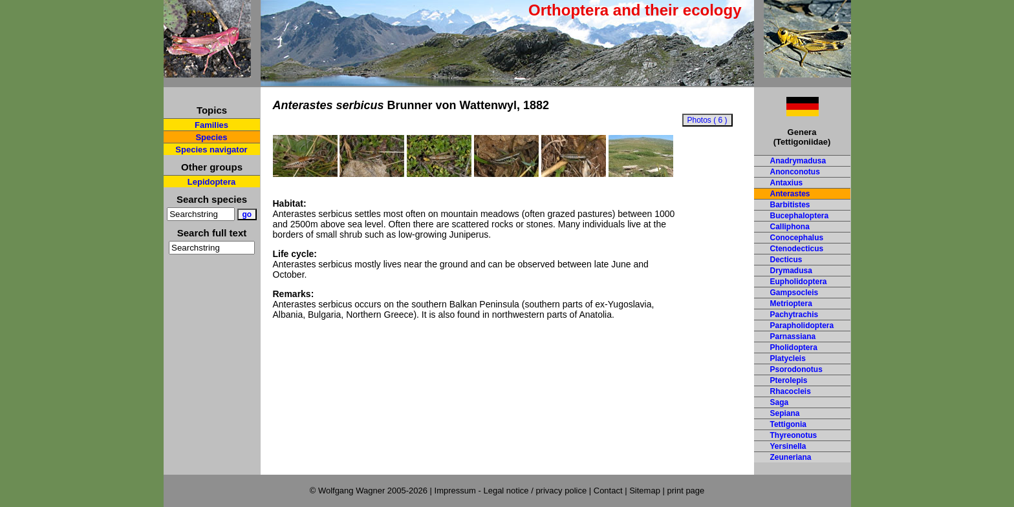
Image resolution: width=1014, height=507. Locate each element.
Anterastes (790, 193)
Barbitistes (790, 204)
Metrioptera (791, 303)
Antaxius (786, 182)
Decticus (786, 259)
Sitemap (644, 490)
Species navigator (211, 149)
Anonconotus (795, 171)
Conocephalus (797, 237)
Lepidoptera (211, 182)
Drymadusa (791, 270)
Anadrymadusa (798, 160)
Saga (779, 402)
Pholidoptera (793, 347)
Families (211, 125)
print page (685, 490)
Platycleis (788, 358)
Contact (608, 490)
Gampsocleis (794, 292)
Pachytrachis (794, 314)
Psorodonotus (796, 369)
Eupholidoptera (798, 281)
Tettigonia (788, 424)
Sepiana (785, 413)
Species (211, 137)
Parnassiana (793, 336)
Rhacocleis (790, 391)
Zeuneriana (791, 457)
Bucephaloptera (799, 215)
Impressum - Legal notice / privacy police (512, 490)
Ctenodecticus (797, 248)
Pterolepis (789, 380)
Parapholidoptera (802, 325)
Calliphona (790, 226)
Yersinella (788, 446)
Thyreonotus (793, 435)
